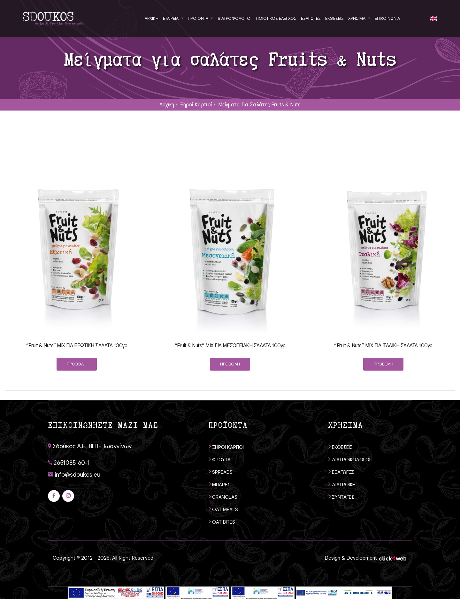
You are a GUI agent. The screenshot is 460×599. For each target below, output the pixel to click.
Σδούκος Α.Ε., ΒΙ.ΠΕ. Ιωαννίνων (90, 446)
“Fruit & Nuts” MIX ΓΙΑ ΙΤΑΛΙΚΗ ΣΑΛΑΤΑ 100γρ (383, 345)
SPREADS (221, 471)
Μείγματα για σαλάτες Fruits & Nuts (259, 105)
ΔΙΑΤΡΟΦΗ (342, 484)
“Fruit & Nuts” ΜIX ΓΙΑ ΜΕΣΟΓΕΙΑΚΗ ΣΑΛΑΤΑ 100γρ (230, 345)
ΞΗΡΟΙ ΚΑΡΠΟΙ (226, 446)
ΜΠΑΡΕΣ (219, 484)
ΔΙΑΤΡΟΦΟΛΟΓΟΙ (349, 459)
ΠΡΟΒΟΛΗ (77, 364)
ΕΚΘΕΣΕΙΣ (340, 446)
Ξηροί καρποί (196, 105)
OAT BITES (222, 521)
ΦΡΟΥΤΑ (220, 459)
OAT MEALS (223, 509)
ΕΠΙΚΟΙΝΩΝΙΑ (387, 18)
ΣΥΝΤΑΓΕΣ (341, 496)
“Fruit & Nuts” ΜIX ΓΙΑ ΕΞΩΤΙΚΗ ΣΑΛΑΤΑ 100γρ (76, 345)
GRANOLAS (223, 496)
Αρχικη (166, 105)
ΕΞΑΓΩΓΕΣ (341, 471)
